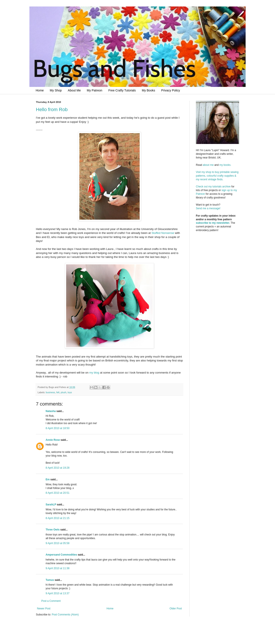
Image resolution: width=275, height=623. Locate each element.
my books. (225, 164)
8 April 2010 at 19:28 (57, 467)
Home (40, 90)
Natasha (51, 411)
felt (57, 392)
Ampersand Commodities (61, 554)
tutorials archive (222, 186)
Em (48, 479)
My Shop (56, 90)
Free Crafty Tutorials (122, 90)
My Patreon (94, 90)
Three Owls (53, 529)
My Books (148, 90)
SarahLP (51, 504)
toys (70, 392)
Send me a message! (208, 208)
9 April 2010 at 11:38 (57, 568)
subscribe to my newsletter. (213, 222)
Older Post (175, 608)
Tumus (50, 579)
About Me (74, 90)
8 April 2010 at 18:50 (57, 428)
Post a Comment (51, 600)
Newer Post (43, 608)
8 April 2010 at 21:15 (57, 518)
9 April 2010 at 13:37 (57, 593)
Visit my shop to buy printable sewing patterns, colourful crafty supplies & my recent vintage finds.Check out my (217, 179)
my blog (94, 372)
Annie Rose (53, 439)
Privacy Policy (170, 90)
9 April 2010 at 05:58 (57, 543)
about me (208, 164)
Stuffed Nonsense (163, 233)
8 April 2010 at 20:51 (57, 492)
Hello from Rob (52, 109)
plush (63, 392)
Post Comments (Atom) (65, 614)
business (50, 392)
